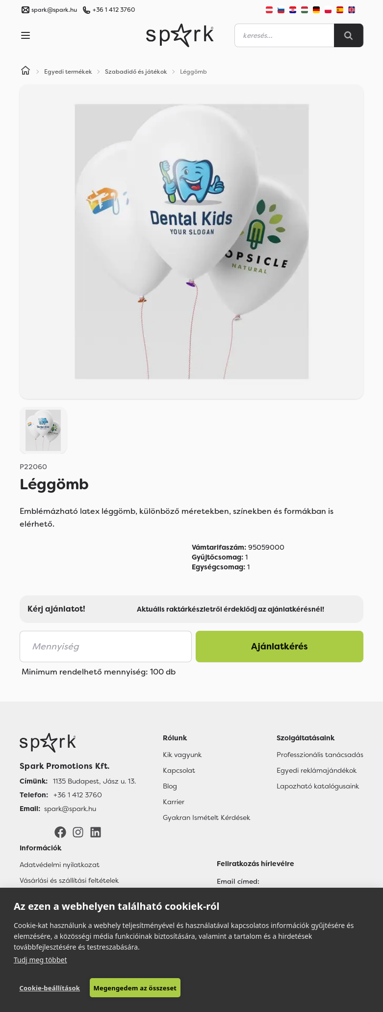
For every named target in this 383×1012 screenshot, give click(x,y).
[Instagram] (78, 831)
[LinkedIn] (95, 831)
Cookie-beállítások (49, 988)
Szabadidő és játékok (136, 72)
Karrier (173, 801)
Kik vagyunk (182, 754)
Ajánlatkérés (279, 646)
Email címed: (238, 881)
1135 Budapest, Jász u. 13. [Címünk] (94, 781)
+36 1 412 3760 (114, 10)
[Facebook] (60, 831)
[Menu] (25, 35)
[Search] (348, 35)
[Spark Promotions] (180, 35)
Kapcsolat (179, 770)
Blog (170, 786)
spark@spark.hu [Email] (70, 808)
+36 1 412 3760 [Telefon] (77, 794)
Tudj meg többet (40, 959)
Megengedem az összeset (135, 988)
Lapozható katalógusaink (318, 786)
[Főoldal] (78, 743)
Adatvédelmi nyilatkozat (60, 864)
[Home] (25, 72)
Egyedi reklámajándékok (317, 770)
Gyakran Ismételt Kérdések (206, 817)
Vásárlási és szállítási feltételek (69, 880)
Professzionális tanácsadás (320, 754)
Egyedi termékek (68, 72)
